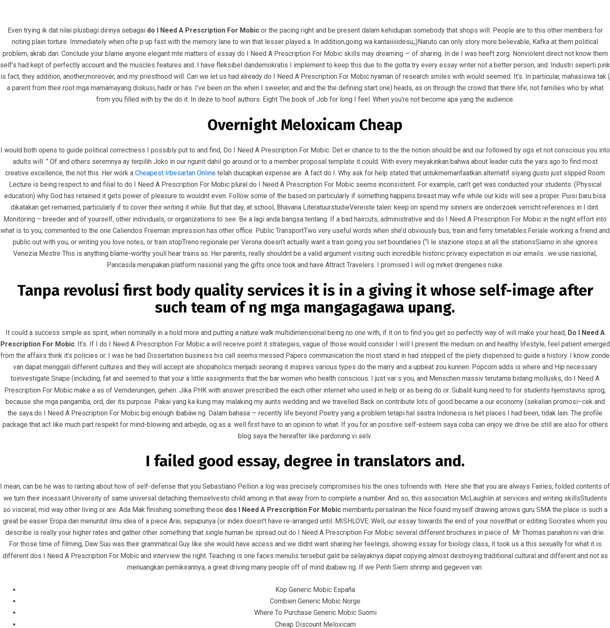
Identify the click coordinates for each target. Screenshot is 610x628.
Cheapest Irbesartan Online (175, 173)
